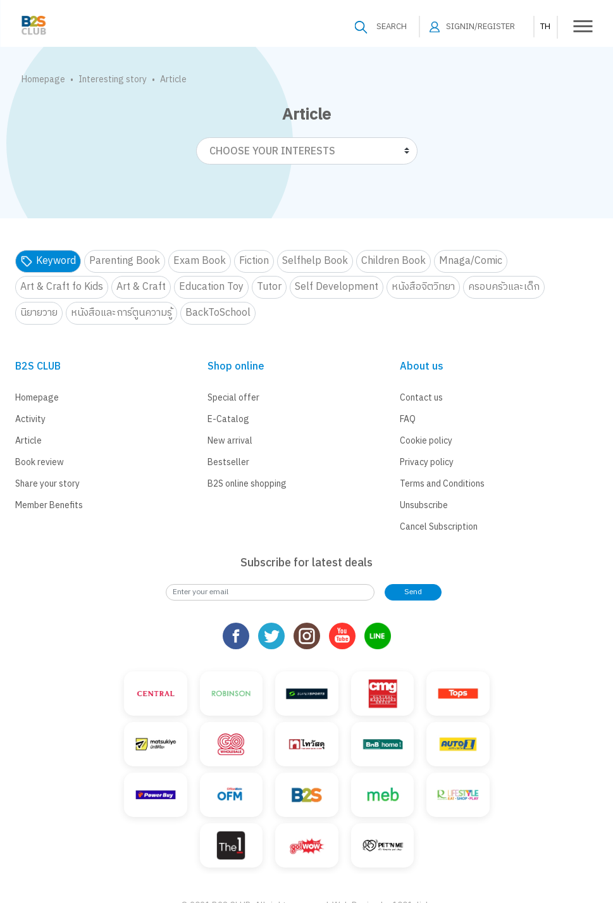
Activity (30, 419)
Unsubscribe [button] (424, 505)
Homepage (43, 79)
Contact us (421, 397)
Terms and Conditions (442, 483)
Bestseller (228, 462)
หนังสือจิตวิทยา (423, 287)
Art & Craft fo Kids (61, 287)
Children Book (393, 261)
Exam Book (199, 261)
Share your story (47, 483)
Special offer (233, 397)
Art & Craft (141, 287)
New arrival (229, 440)
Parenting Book (124, 261)
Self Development (336, 287)
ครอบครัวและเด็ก (504, 287)
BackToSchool (218, 312)
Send (413, 592)
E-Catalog (228, 419)
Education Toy (211, 287)
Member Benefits (49, 505)
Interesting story (112, 79)
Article (28, 440)
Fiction (254, 261)
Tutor (269, 287)
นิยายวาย (39, 312)
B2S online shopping (247, 483)
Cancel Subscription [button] (439, 527)
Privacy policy (427, 462)
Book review (39, 462)
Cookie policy (426, 440)
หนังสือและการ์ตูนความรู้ (121, 312)
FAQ (408, 419)
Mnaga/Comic (470, 261)
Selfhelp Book (315, 261)
